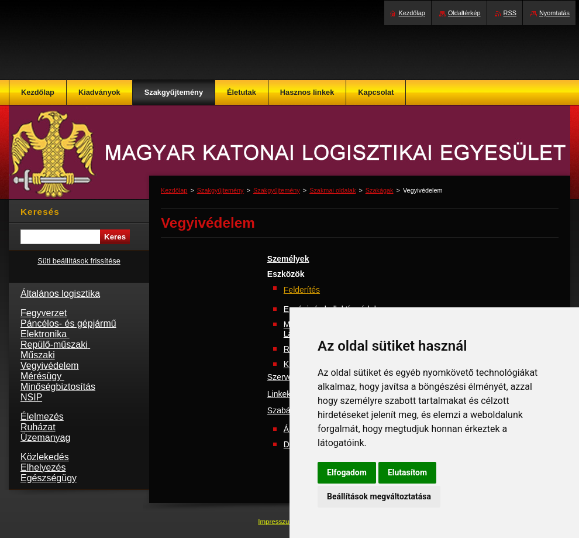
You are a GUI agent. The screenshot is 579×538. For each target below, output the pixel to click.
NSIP (31, 397)
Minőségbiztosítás (57, 387)
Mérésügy (42, 376)
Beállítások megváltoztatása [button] (379, 496)
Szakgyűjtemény (220, 190)
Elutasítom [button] (407, 472)
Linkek (279, 394)
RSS (510, 12)
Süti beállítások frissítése (78, 260)
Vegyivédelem (49, 366)
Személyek (288, 258)
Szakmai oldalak (332, 190)
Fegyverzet (43, 313)
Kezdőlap (174, 190)
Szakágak (380, 190)
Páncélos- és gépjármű (68, 323)
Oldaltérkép (464, 12)
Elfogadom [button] (347, 472)
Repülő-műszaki (55, 344)
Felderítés (302, 289)
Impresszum (277, 521)
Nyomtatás (554, 12)
